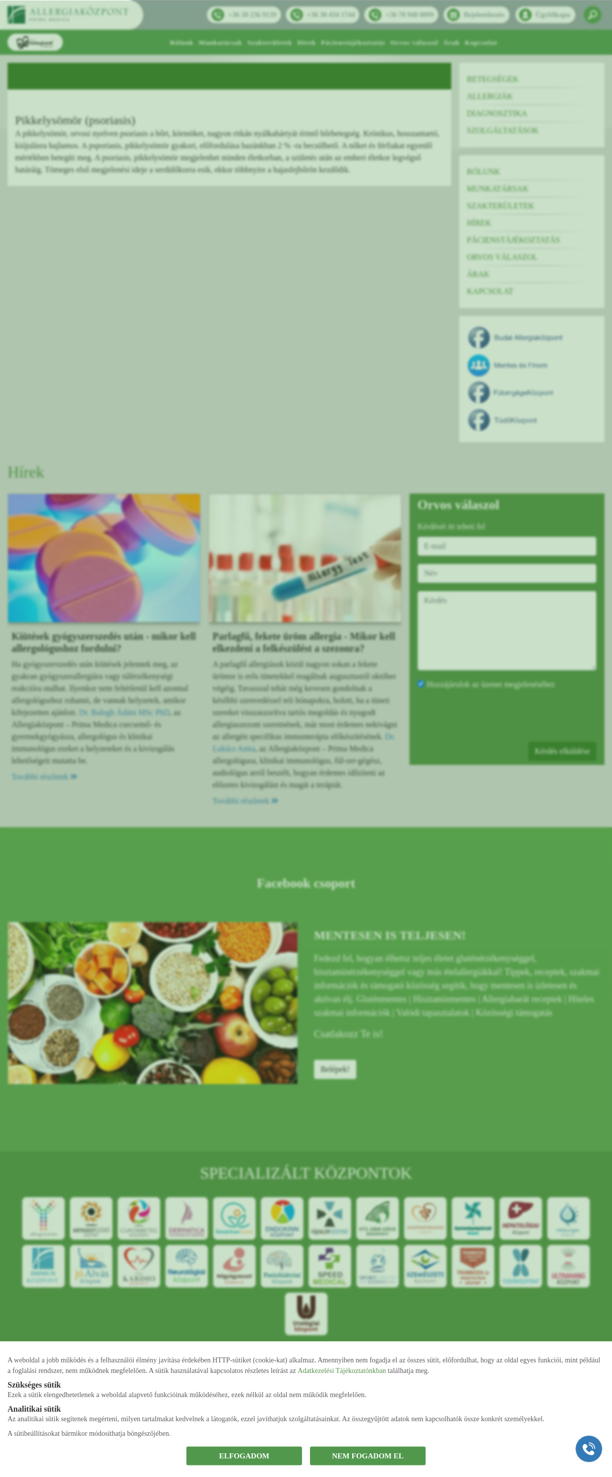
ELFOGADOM (244, 1456)
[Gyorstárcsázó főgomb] (589, 1449)
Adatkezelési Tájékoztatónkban (342, 1370)
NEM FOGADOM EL (368, 1456)
